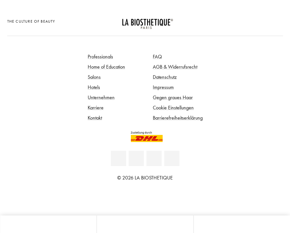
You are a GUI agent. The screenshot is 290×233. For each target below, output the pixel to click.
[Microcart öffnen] (276, 21)
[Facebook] (136, 158)
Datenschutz (165, 77)
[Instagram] (171, 158)
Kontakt (95, 117)
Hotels (94, 87)
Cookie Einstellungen (173, 107)
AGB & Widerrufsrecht (175, 66)
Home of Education (106, 66)
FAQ (157, 56)
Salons (94, 77)
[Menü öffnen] (145, 224)
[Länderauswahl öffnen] (245, 21)
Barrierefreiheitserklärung (178, 117)
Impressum (163, 87)
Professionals (100, 56)
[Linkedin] (118, 158)
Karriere (96, 107)
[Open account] (261, 21)
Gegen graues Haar (173, 97)
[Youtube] (154, 158)
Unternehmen (101, 97)
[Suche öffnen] (241, 224)
